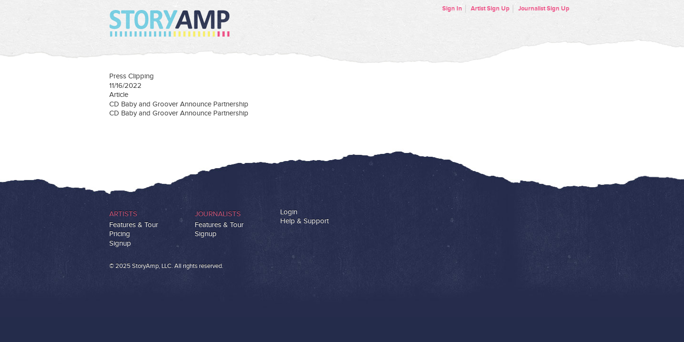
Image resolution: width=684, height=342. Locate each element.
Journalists (218, 214)
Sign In (452, 8)
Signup (120, 243)
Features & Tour (133, 225)
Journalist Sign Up (544, 8)
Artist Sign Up (490, 8)
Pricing (119, 234)
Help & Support (304, 221)
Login (288, 212)
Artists (123, 214)
